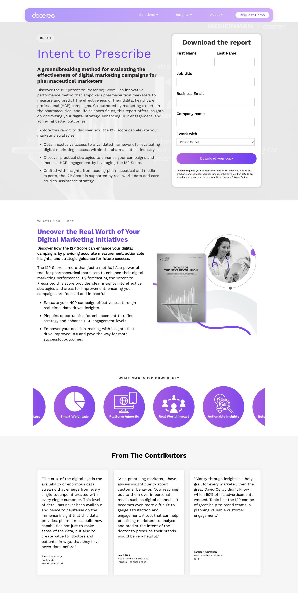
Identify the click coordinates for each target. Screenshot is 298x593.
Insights (182, 15)
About (215, 15)
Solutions (147, 15)
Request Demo (252, 15)
